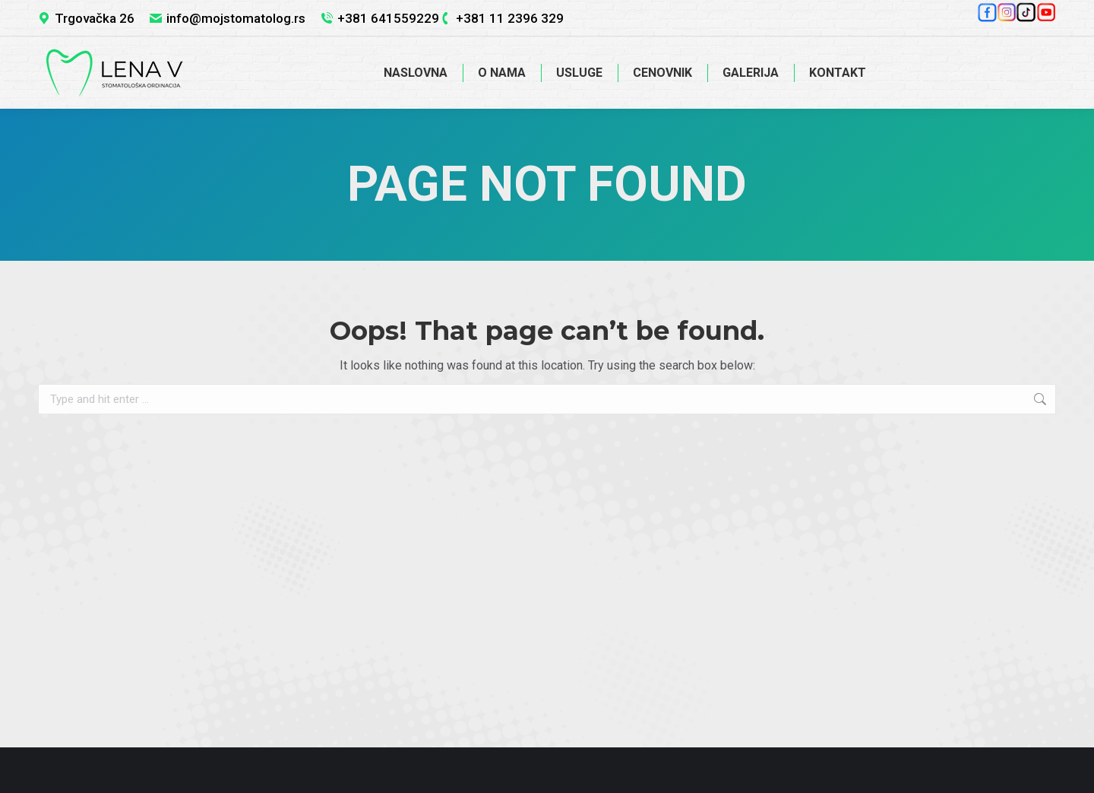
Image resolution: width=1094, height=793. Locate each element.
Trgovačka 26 (94, 18)
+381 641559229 (388, 18)
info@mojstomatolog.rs (235, 18)
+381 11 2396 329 (510, 18)
